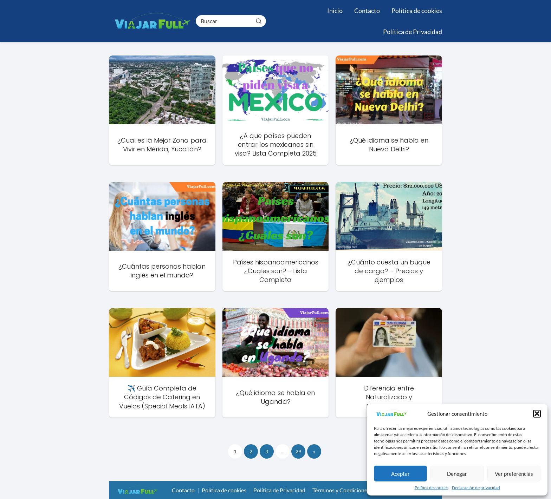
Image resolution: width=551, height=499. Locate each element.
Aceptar (400, 474)
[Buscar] (258, 20)
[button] (536, 413)
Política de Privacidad (412, 31)
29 (298, 451)
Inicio (335, 10)
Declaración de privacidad (476, 487)
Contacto (367, 10)
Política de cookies (431, 487)
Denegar (457, 474)
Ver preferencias (514, 474)
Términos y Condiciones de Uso (350, 490)
